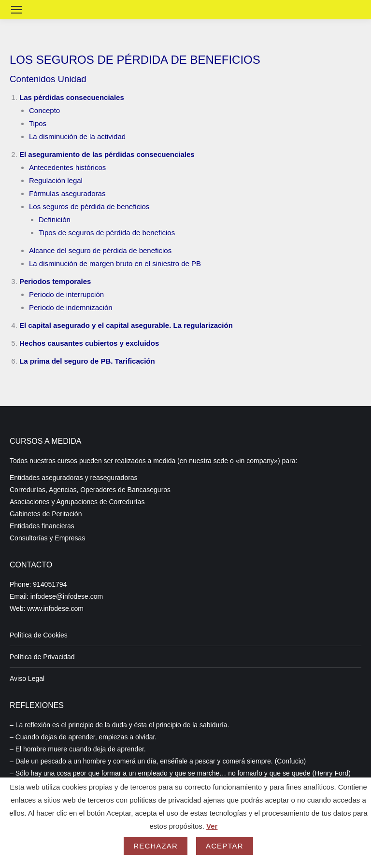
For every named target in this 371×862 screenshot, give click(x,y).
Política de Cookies (39, 635)
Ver (211, 826)
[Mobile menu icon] (16, 9)
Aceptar (224, 846)
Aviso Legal (27, 678)
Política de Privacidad (42, 657)
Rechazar (155, 846)
